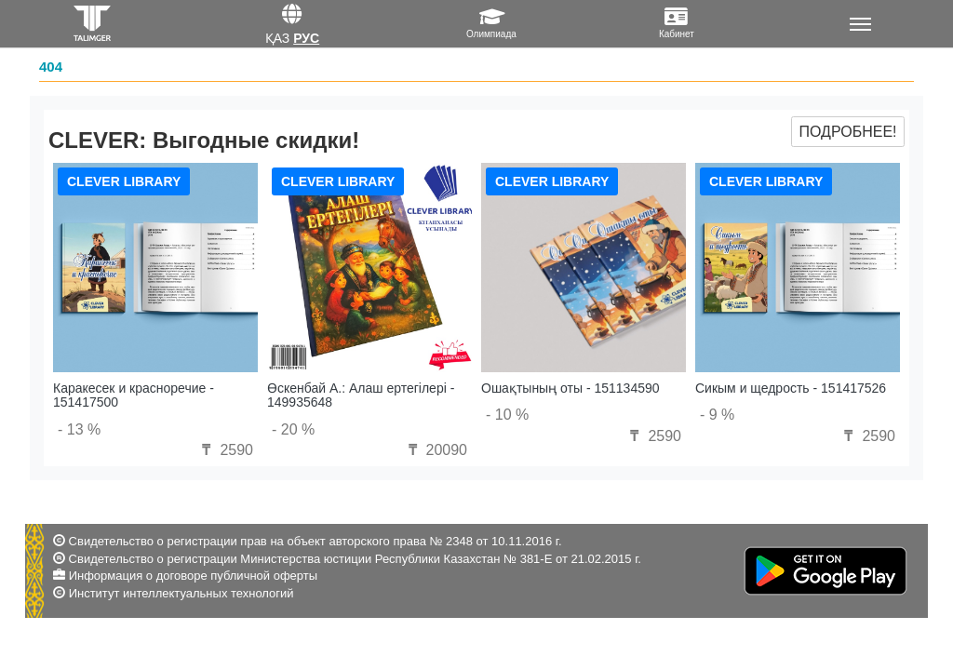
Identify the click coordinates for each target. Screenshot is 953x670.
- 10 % (507, 414)
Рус (306, 38)
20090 (435, 450)
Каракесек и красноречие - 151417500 (133, 395)
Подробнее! (847, 132)
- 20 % (293, 429)
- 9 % (717, 414)
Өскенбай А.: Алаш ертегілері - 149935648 (360, 395)
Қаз (277, 38)
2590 (225, 450)
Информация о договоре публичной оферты (193, 576)
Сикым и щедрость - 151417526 (790, 388)
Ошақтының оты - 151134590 (570, 388)
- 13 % (79, 429)
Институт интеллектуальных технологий (181, 593)
